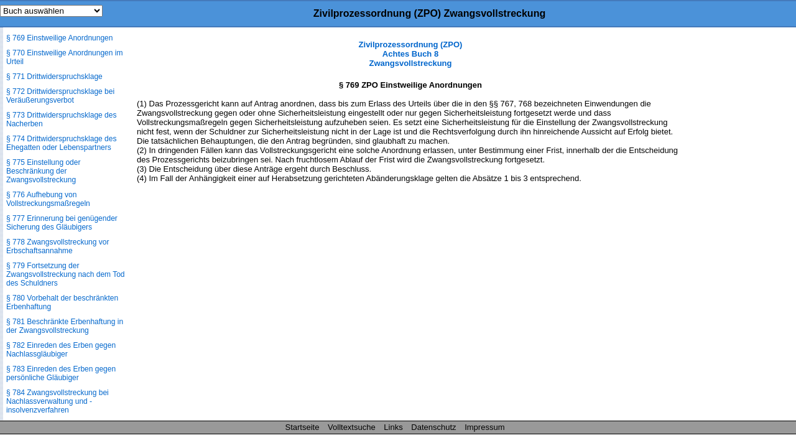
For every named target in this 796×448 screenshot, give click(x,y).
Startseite (302, 427)
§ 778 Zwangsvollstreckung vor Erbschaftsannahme (57, 246)
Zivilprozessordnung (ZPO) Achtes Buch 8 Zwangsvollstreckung (411, 54)
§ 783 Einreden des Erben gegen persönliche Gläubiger (61, 373)
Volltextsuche (352, 427)
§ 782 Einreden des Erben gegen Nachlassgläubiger (61, 349)
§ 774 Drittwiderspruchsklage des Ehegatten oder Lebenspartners (61, 143)
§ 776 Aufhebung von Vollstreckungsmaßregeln (48, 199)
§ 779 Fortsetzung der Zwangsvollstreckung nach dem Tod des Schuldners (65, 274)
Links (393, 427)
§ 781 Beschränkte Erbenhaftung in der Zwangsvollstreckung (64, 326)
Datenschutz (433, 427)
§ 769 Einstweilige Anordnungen (59, 38)
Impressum (484, 427)
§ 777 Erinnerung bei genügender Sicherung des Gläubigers (62, 222)
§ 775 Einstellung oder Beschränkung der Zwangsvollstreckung (43, 171)
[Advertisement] (734, 226)
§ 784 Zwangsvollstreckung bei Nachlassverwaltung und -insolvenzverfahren (57, 401)
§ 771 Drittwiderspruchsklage (54, 76)
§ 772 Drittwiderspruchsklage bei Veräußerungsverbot (60, 96)
